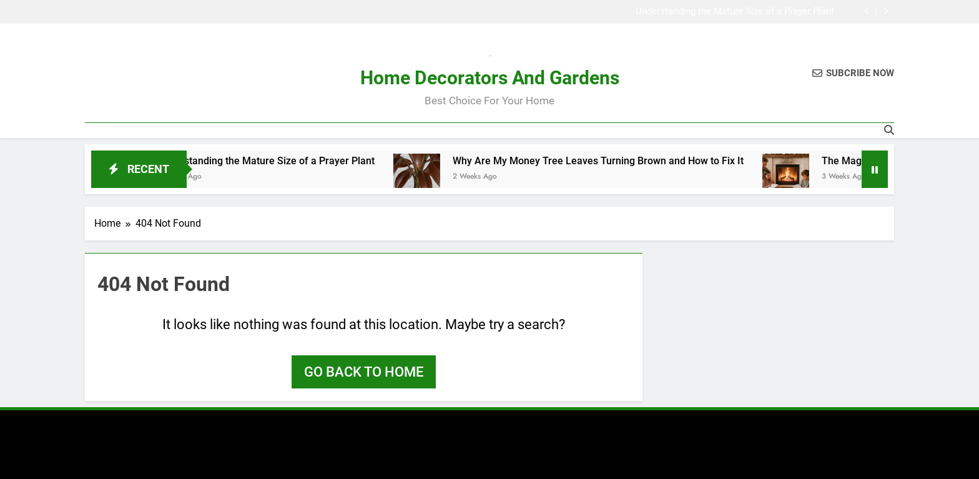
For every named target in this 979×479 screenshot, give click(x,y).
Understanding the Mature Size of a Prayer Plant (735, 12)
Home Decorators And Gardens (489, 78)
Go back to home (363, 372)
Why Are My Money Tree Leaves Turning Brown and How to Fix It (610, 161)
